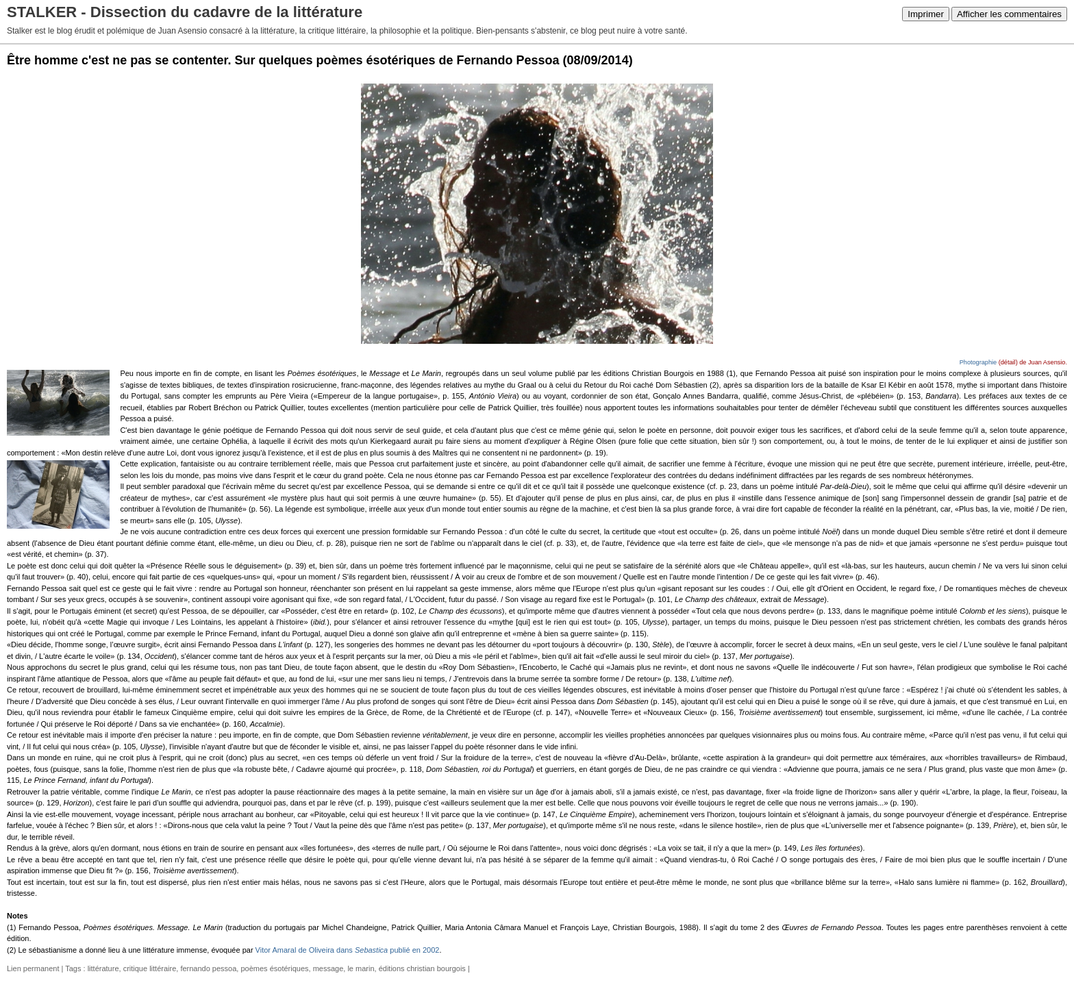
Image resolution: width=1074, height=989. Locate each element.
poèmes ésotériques (274, 968)
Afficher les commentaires (1009, 14)
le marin (360, 968)
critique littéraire (150, 968)
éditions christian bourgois (422, 968)
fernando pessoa (208, 968)
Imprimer (926, 14)
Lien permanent (33, 968)
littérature (103, 968)
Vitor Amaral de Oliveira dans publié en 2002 (347, 950)
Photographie (978, 362)
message (328, 968)
